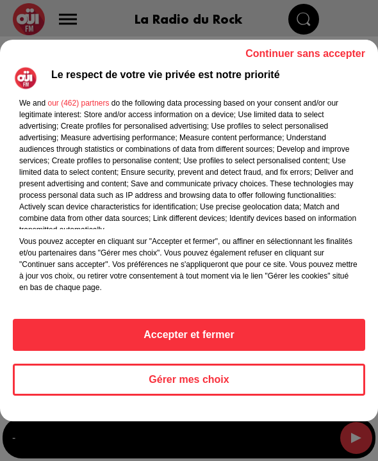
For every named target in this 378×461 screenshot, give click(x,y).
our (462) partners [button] (78, 103)
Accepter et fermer (189, 334)
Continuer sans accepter (305, 53)
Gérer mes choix (189, 379)
